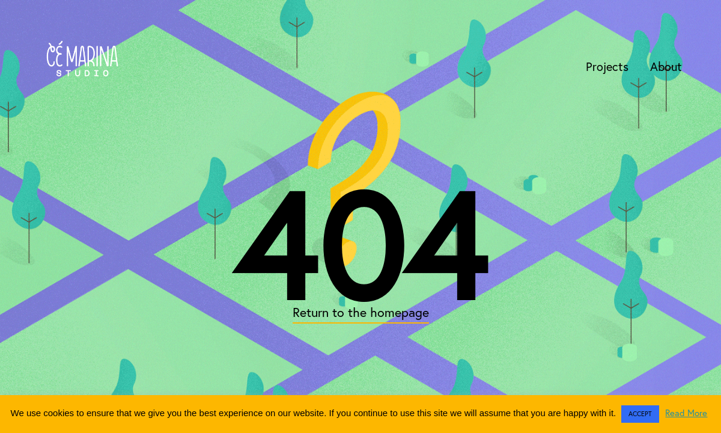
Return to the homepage (361, 312)
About (666, 66)
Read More (686, 413)
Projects (607, 66)
